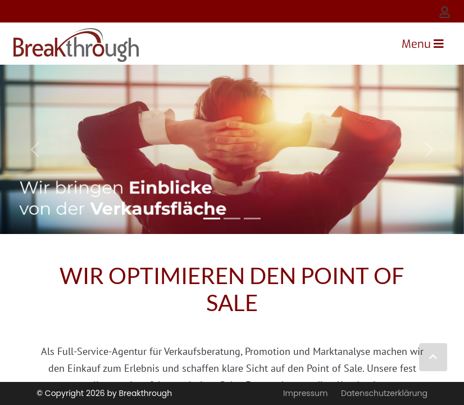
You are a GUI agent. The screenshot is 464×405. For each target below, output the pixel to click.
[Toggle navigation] (423, 44)
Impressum (305, 393)
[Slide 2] (252, 218)
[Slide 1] (232, 218)
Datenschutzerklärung (384, 393)
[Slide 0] (211, 218)
